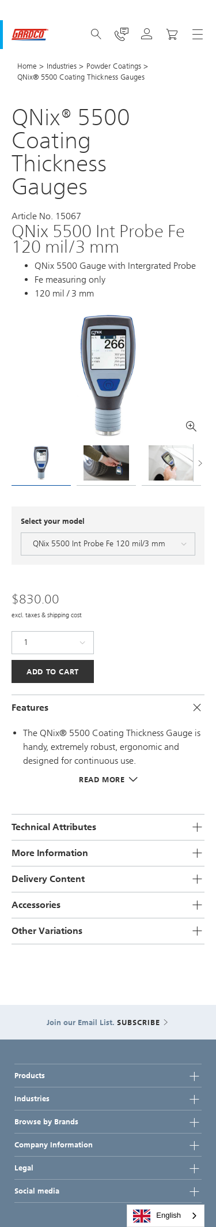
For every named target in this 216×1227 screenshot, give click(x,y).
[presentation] (17, 464)
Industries (62, 66)
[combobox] (165, 1216)
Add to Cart (52, 671)
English (157, 1216)
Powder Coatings (113, 66)
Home (27, 66)
